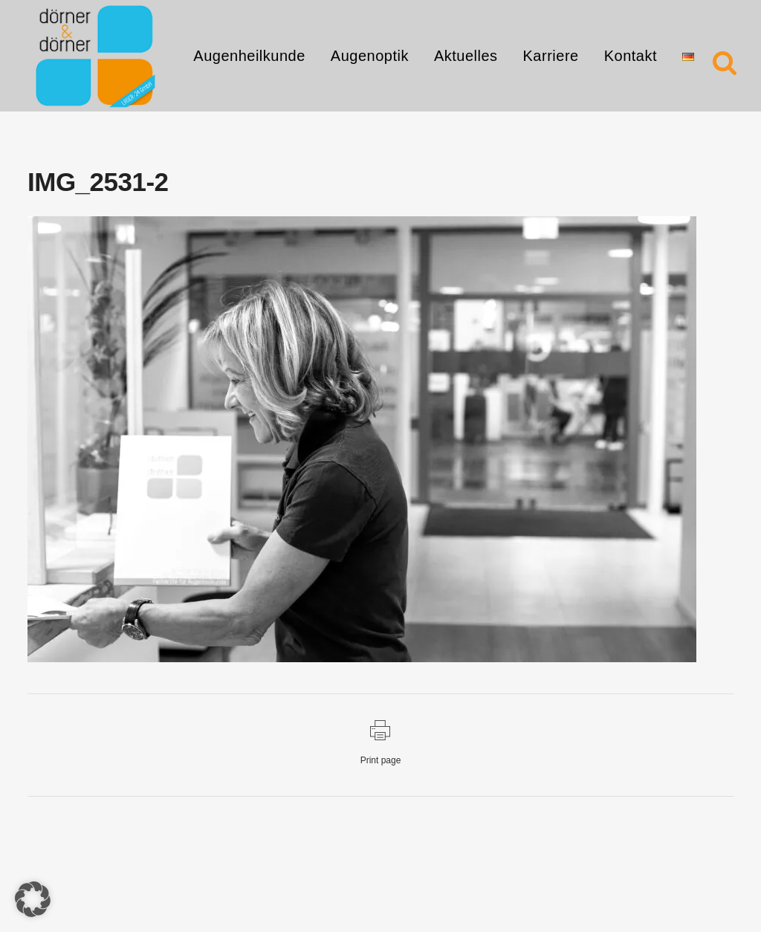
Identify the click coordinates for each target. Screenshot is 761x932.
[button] (32, 899)
